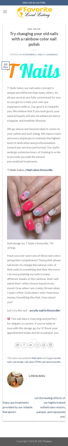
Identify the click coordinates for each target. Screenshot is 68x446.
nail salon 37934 (32, 361)
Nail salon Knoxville (39, 170)
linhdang (52, 54)
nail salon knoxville (51, 361)
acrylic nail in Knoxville (45, 310)
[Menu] (5, 11)
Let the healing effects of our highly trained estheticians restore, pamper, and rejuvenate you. (50, 407)
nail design (18, 361)
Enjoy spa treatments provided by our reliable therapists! (17, 407)
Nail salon (34, 29)
